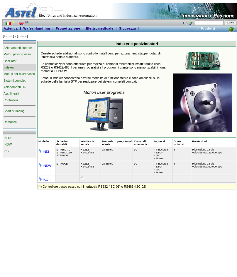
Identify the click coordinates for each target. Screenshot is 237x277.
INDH (7, 138)
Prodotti (208, 28)
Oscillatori (10, 61)
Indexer (22, 36)
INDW (8, 144)
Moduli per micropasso (19, 74)
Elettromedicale (100, 28)
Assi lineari (11, 93)
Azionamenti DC (15, 87)
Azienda (11, 28)
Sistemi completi (15, 80)
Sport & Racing (14, 111)
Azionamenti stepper (18, 47)
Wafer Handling (36, 28)
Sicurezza (127, 28)
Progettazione (68, 28)
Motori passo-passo (17, 54)
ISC (6, 151)
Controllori (11, 100)
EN (24, 22)
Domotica (10, 122)
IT (10, 22)
